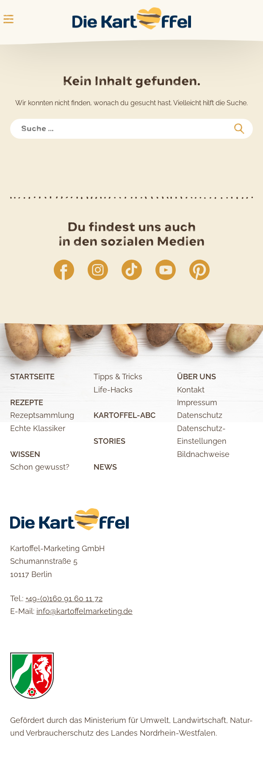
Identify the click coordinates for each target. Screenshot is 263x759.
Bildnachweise (203, 454)
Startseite (32, 376)
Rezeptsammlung (42, 415)
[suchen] (239, 128)
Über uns (196, 376)
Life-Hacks (113, 389)
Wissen (25, 454)
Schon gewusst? (39, 466)
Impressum (197, 402)
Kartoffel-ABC (124, 415)
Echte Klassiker (37, 428)
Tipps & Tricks (118, 376)
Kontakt (191, 389)
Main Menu (8, 19)
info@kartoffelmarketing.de (84, 611)
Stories (109, 441)
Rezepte (26, 402)
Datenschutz (199, 415)
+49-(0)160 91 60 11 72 (63, 598)
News (105, 466)
